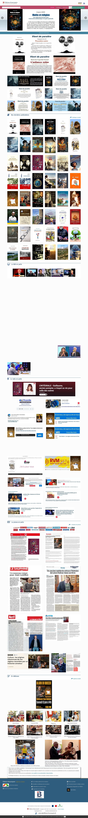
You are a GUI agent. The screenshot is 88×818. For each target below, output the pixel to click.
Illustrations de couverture (38, 789)
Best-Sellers (71, 789)
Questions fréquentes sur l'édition (75, 786)
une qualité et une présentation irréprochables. (42, 773)
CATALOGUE (65, 7)
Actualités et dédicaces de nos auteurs (40, 784)
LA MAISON (58, 7)
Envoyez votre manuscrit (78, 7)
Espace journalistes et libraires (10, 788)
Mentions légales (61, 809)
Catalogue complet (75, 117)
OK (64, 816)
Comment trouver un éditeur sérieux (75, 784)
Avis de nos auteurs (10, 785)
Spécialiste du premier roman (38, 786)
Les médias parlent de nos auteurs (39, 781)
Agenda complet (76, 678)
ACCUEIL (52, 7)
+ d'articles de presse (75, 524)
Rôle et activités (71, 781)
